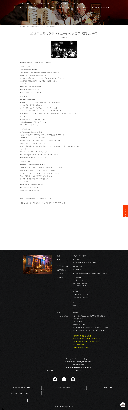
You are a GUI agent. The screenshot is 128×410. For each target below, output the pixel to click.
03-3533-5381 (77, 270)
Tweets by (49, 370)
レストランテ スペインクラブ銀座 (20, 388)
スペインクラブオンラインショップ (21, 393)
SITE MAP (86, 403)
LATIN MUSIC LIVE (64, 400)
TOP (20, 7)
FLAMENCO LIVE (48, 400)
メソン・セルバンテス (64, 388)
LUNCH (94, 400)
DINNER (85, 400)
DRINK (103, 400)
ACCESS (85, 7)
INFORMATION (32, 7)
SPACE (75, 7)
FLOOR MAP (64, 7)
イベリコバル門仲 (107, 388)
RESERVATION (65, 403)
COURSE (77, 400)
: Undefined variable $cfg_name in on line (78, 364)
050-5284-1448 (77, 266)
